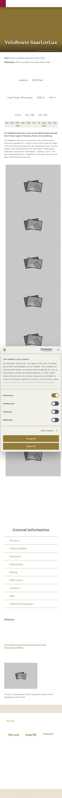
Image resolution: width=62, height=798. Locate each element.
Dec (44, 125)
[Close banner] (58, 350)
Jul (38, 122)
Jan (6, 122)
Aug (44, 122)
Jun (34, 122)
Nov (18, 125)
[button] (3, 3)
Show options (47, 430)
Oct (55, 122)
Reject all (31, 446)
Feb (12, 122)
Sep (50, 122)
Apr (23, 122)
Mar (17, 122)
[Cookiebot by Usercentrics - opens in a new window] (40, 350)
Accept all (31, 438)
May (28, 122)
